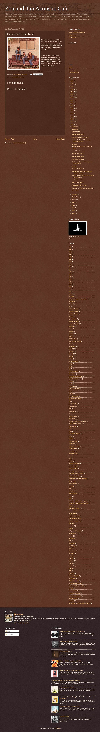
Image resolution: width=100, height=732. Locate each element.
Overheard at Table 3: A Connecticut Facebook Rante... (82, 172)
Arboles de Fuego (74, 321)
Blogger (59, 728)
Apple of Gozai (73, 319)
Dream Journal (73, 403)
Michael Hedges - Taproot (66, 687)
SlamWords (72, 543)
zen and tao (19, 614)
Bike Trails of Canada (74, 341)
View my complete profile (21, 623)
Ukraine (71, 588)
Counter (71, 381)
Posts (8, 631)
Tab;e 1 (71, 556)
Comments (9, 634)
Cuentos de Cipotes (74, 388)
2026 (72, 81)
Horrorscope (72, 451)
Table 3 (71, 563)
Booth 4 (71, 356)
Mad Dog (71, 486)
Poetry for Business (74, 516)
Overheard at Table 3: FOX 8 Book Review (71, 670)
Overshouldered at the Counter (80, 137)
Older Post (60, 139)
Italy (70, 458)
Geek (70, 431)
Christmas (71, 374)
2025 (72, 84)
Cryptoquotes (72, 386)
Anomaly (71, 316)
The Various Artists (74, 581)
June (73, 205)
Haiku (70, 436)
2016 (72, 108)
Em (69, 413)
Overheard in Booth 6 (65, 651)
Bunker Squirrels (73, 361)
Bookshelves (72, 70)
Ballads (71, 331)
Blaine (70, 344)
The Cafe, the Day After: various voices (82, 188)
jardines (71, 461)
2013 (72, 116)
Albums (71, 304)
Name (70, 496)
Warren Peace (73, 598)
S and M (71, 526)
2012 (72, 119)
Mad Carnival (72, 483)
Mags (70, 488)
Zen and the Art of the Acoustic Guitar (79, 603)
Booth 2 (71, 351)
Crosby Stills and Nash (78, 180)
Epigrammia (72, 418)
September (75, 197)
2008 (70, 246)
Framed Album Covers (18, 77)
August (74, 199)
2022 (72, 92)
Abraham (71, 296)
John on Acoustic (64, 716)
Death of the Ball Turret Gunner (68, 641)
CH (69, 369)
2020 (72, 97)
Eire (70, 408)
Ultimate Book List (74, 72)
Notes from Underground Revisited (78, 503)
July (73, 202)
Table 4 (71, 566)
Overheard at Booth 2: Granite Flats (69, 706)
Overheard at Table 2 (77, 153)
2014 (72, 113)
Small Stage (72, 546)
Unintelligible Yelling (74, 593)
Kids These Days (73, 466)
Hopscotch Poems (74, 446)
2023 (72, 89)
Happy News (72, 35)
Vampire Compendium (75, 596)
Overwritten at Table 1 (78, 159)
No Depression (73, 37)
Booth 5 (71, 359)
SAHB (70, 528)
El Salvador (72, 411)
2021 (72, 94)
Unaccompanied (73, 591)
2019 (72, 100)
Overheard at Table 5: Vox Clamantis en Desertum (65, 680)
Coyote (71, 383)
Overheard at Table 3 (74, 508)
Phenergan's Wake (74, 511)
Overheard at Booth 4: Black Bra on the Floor (72, 631)
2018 (72, 102)
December (75, 126)
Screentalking (72, 533)
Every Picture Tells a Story (79, 185)
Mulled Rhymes (73, 493)
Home (35, 139)
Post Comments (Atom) (19, 143)
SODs (70, 548)
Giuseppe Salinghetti (74, 433)
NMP (70, 498)
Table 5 (71, 568)
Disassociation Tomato (75, 398)
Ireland (70, 456)
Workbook (74, 144)
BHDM (70, 336)
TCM (70, 571)
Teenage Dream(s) (74, 576)
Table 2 (71, 561)
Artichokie (71, 326)
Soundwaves (72, 551)
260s (70, 289)
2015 (72, 111)
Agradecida (72, 301)
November (75, 129)
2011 (72, 121)
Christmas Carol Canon (75, 376)
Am (69, 306)
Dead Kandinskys (73, 396)
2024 (72, 86)
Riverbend (71, 523)
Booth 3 (71, 354)
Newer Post (9, 139)
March (74, 213)
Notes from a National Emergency (78, 501)
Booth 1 (71, 349)
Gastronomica (72, 426)
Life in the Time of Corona (76, 473)
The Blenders (72, 578)
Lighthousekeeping (74, 476)
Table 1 (71, 558)
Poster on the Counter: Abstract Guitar (70, 661)
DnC (70, 401)
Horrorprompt (72, 448)
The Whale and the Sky (75, 583)
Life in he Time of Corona (76, 471)
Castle (70, 366)
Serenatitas (72, 538)
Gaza (70, 428)
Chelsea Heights (73, 371)
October (74, 194)
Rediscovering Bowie (74, 521)
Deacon (71, 393)
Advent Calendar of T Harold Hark (78, 299)
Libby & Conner (73, 468)
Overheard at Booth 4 (78, 156)
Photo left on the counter (78, 151)
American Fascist (73, 309)
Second (71, 536)
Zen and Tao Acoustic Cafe (37, 8)
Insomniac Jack (73, 453)
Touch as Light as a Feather (76, 586)
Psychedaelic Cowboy (75, 518)
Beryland (71, 334)
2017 (72, 105)
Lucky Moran (72, 481)
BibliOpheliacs (73, 339)
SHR (70, 541)
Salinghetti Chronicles (75, 531)
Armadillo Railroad (74, 324)
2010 (72, 124)
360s (70, 294)
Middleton (71, 491)
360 (70, 291)
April (73, 210)
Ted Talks (71, 573)
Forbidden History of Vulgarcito (77, 421)
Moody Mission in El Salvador (77, 32)
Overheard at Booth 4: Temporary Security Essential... (81, 140)
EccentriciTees (73, 406)
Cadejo (71, 364)
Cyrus (70, 391)
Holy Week (72, 443)
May (73, 208)
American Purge (73, 314)
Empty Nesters (73, 416)
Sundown (71, 553)
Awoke (70, 329)
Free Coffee (75, 190)
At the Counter (76, 131)
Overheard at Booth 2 (78, 134)
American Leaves (73, 311)
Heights (71, 438)
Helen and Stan (73, 441)
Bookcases (72, 346)
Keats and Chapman (74, 463)
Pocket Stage (72, 513)
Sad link (74, 166)
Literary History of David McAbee (78, 478)
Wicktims (71, 601)
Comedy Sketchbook (74, 379)
